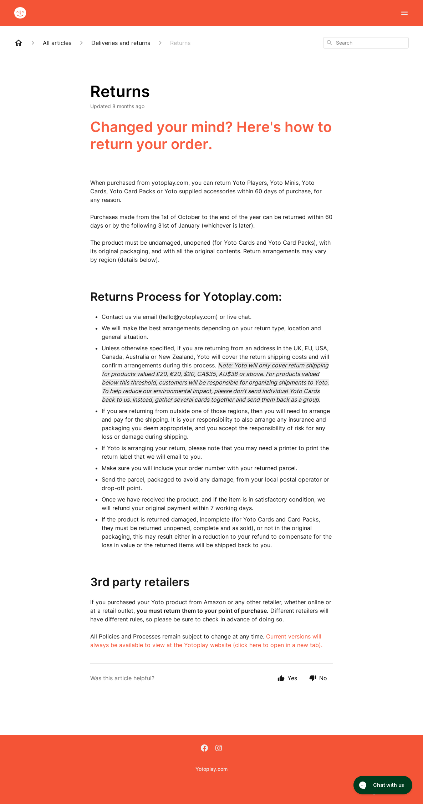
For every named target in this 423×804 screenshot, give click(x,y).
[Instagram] (218, 749)
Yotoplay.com (211, 769)
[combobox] (366, 43)
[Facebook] (204, 749)
